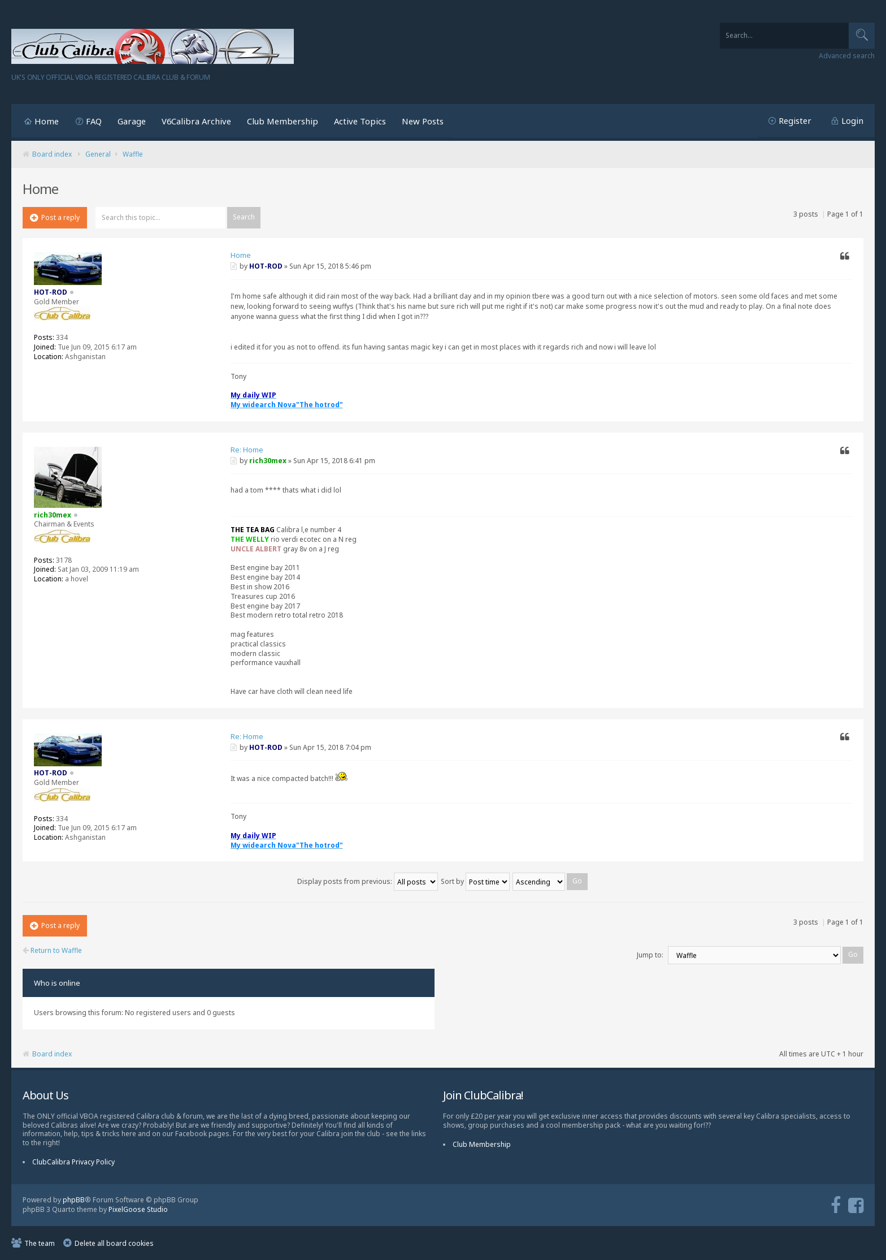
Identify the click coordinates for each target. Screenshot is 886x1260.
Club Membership (282, 121)
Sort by (475, 881)
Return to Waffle (52, 950)
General (98, 154)
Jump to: (650, 955)
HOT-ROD (266, 266)
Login (852, 120)
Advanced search (847, 56)
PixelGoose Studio (138, 1209)
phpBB (74, 1200)
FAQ (94, 121)
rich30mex (267, 460)
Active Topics (360, 121)
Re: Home (247, 450)
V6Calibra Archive (196, 121)
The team (39, 1243)
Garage (132, 121)
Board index (52, 154)
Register (795, 120)
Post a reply (55, 217)
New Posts (423, 121)
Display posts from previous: (367, 881)
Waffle (133, 154)
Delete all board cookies (114, 1243)
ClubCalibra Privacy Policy (73, 1162)
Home (46, 121)
